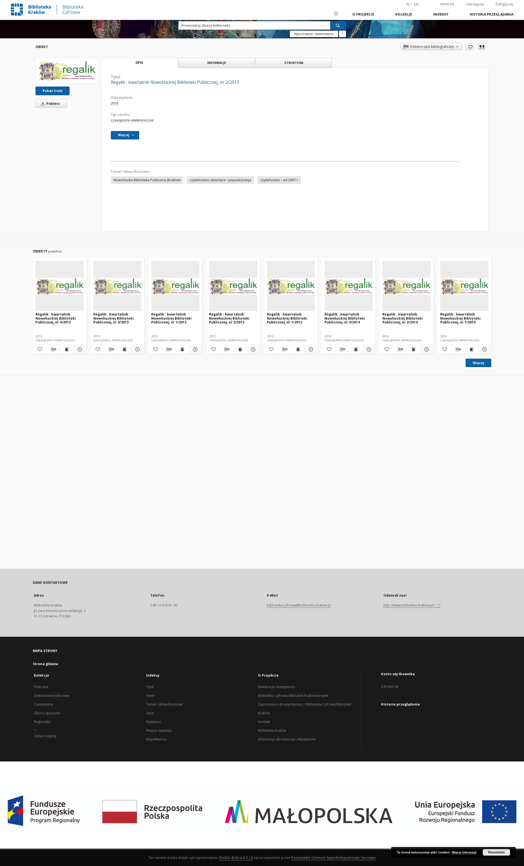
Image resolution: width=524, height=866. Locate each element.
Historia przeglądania (491, 14)
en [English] (416, 4)
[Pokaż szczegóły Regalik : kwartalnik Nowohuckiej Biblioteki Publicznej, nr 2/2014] (426, 349)
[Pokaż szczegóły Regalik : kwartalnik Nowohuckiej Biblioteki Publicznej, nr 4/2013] (78, 349)
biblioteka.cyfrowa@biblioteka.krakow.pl (299, 605)
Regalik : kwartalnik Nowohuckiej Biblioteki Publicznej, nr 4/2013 (55, 318)
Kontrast (447, 4)
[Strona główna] (335, 14)
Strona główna (45, 664)
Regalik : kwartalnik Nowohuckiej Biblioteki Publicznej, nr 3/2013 (113, 318)
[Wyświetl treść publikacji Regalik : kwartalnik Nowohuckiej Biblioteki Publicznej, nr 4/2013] (66, 349)
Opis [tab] (139, 63)
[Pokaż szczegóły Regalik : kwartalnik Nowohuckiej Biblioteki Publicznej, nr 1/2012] (310, 349)
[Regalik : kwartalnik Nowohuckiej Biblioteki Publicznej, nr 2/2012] (233, 286)
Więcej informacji (464, 852)
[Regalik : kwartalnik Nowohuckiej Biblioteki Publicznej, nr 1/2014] (464, 286)
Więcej (478, 363)
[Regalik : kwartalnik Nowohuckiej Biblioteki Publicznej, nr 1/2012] (291, 286)
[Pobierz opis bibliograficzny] (52, 349)
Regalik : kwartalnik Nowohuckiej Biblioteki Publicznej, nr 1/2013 (171, 318)
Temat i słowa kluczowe (164, 704)
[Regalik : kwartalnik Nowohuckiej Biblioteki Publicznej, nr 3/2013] (117, 286)
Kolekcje (403, 14)
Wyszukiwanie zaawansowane (314, 34)
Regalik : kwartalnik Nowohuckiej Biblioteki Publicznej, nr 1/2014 (460, 318)
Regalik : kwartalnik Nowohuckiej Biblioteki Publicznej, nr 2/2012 (229, 318)
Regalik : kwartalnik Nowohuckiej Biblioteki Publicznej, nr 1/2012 (287, 318)
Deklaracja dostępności (276, 687)
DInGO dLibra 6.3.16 (236, 857)
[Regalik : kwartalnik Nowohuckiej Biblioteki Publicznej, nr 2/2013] (66, 71)
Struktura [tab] (293, 63)
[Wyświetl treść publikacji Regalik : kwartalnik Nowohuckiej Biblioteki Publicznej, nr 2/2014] (413, 349)
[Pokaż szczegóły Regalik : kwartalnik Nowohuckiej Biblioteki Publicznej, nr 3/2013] (136, 349)
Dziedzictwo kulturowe (52, 695)
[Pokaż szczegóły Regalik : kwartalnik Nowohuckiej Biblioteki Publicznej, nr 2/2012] (252, 349)
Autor (150, 695)
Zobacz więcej (45, 736)
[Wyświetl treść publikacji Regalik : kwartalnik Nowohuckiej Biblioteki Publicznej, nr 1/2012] (297, 349)
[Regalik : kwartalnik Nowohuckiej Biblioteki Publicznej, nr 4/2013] (60, 286)
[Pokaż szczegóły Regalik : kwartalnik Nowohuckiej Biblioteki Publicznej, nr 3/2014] (368, 349)
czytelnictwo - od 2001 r (279, 180)
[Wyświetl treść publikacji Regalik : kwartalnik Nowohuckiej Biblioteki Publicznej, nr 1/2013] (182, 349)
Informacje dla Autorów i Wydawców (286, 739)
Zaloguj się (504, 4)
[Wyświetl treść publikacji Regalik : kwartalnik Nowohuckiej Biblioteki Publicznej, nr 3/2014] (355, 349)
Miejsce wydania (159, 730)
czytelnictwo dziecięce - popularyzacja (220, 180)
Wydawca (153, 721)
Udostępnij (475, 4)
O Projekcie (363, 14)
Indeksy (440, 14)
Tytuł (150, 687)
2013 (114, 103)
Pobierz (49, 103)
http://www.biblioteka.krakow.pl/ (411, 605)
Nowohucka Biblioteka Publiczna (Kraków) (147, 180)
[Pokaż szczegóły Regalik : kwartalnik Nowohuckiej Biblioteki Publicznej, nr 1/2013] (194, 349)
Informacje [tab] (216, 63)
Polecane (41, 687)
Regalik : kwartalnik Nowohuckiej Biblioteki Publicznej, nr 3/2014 (344, 318)
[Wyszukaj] (338, 25)
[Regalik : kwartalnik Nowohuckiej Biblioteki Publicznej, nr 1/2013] (175, 286)
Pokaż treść (52, 90)
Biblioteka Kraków (272, 730)
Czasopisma (43, 704)
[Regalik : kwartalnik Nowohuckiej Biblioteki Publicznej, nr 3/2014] (349, 286)
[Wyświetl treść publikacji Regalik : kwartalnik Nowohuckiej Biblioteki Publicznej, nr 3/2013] (124, 349)
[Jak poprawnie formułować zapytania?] (342, 34)
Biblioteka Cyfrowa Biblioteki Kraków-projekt (293, 695)
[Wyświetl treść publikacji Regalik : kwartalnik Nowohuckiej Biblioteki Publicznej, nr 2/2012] (239, 349)
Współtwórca (156, 739)
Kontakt (264, 721)
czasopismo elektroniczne (132, 120)
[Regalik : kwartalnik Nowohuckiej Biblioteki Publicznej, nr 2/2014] (406, 286)
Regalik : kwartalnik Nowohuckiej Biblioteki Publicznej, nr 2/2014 (402, 318)
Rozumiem (496, 852)
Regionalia (42, 721)
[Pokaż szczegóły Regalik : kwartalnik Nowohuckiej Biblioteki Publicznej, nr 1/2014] (483, 349)
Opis (149, 713)
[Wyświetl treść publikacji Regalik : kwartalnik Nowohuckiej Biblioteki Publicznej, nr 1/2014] (471, 349)
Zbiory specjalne (47, 713)
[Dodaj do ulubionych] (470, 46)
